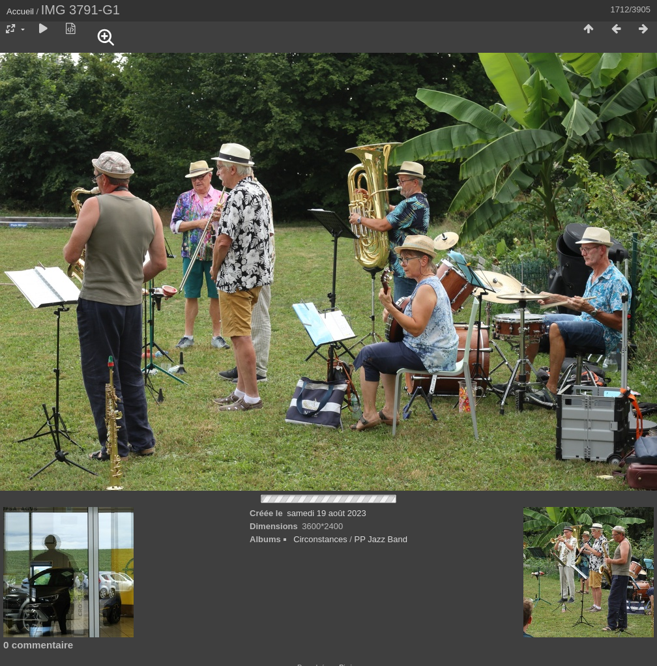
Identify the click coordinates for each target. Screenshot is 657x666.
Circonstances (320, 539)
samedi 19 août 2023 (326, 513)
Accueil (20, 11)
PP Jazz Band (380, 539)
